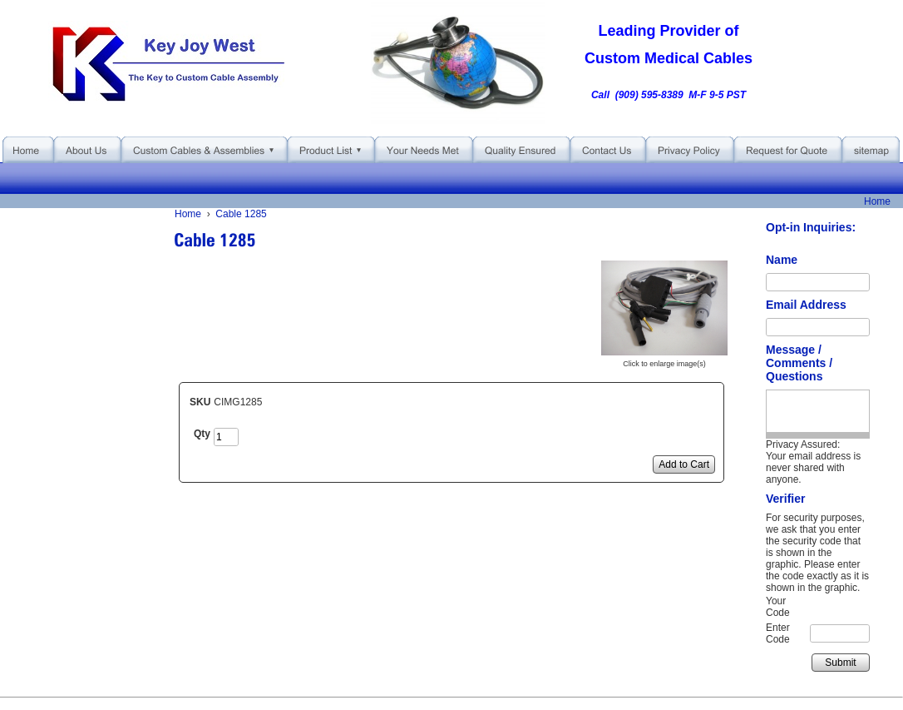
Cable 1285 (240, 214)
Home (877, 201)
